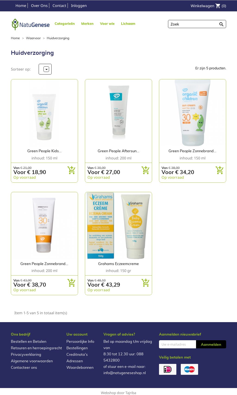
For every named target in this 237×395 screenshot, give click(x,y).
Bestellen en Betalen (28, 341)
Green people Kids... (44, 151)
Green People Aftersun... (118, 151)
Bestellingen (77, 348)
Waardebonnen (80, 367)
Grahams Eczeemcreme (118, 264)
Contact (59, 5)
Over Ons (39, 5)
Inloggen (79, 5)
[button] (87, 23)
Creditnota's (77, 354)
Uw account (76, 334)
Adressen (74, 361)
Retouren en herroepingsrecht (36, 348)
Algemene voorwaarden (32, 361)
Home (21, 5)
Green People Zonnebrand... (192, 151)
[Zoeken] (197, 24)
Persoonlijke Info (80, 341)
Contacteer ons (24, 367)
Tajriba (130, 392)
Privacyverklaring (26, 354)
